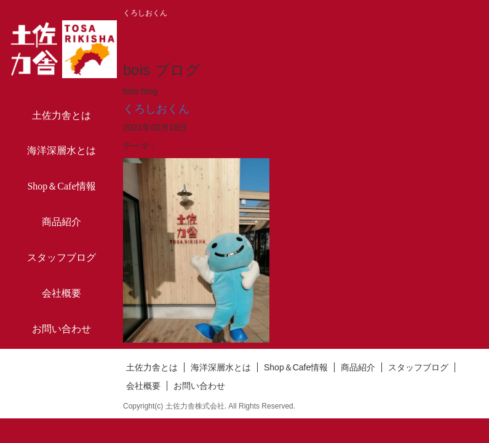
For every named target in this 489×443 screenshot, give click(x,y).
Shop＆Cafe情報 (61, 186)
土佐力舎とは (61, 115)
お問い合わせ (61, 329)
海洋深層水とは (61, 150)
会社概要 (61, 293)
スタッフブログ (61, 257)
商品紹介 (61, 222)
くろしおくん (156, 109)
